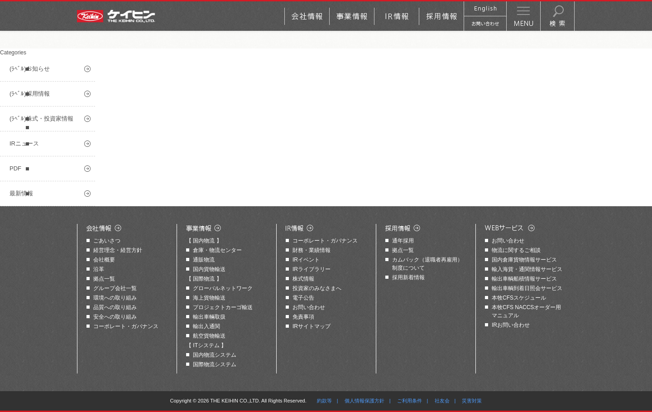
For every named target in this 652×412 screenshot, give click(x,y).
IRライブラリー (311, 269)
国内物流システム (214, 355)
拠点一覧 (104, 279)
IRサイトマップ (311, 326)
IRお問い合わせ (511, 325)
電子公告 (303, 298)
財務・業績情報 (311, 250)
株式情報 (303, 279)
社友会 (442, 400)
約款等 (324, 400)
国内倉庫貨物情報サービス (524, 260)
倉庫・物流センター (217, 250)
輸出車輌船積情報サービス (524, 279)
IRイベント (306, 260)
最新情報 (21, 193)
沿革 (98, 269)
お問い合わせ (308, 307)
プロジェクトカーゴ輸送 (223, 307)
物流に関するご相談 (516, 250)
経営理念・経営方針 (117, 250)
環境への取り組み (115, 298)
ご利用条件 (409, 400)
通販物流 (204, 260)
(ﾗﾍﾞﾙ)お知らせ (30, 68)
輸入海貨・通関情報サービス (527, 269)
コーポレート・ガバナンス (125, 326)
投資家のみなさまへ (316, 288)
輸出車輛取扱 (209, 317)
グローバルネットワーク (223, 288)
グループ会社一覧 (115, 288)
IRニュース (24, 143)
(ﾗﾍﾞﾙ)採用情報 (30, 93)
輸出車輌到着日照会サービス (527, 288)
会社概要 (104, 260)
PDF (15, 168)
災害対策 (472, 400)
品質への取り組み (115, 307)
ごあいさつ (106, 241)
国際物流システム (214, 364)
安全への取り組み (115, 317)
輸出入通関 (206, 326)
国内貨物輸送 (209, 269)
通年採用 (403, 241)
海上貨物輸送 (209, 298)
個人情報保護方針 (364, 400)
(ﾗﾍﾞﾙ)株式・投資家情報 (41, 118)
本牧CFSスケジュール (519, 298)
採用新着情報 (408, 277)
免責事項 (303, 317)
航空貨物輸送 (209, 336)
